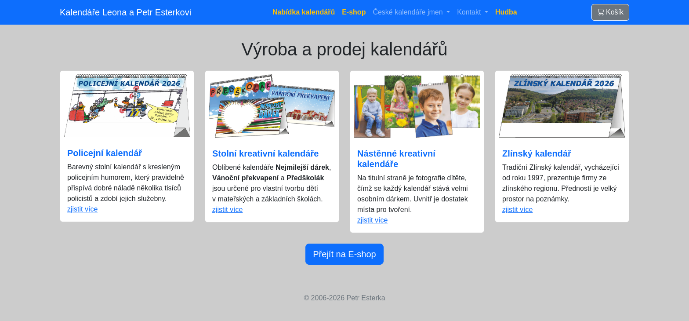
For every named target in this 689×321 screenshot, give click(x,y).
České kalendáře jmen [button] (409, 12)
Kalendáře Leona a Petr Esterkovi (125, 12)
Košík (610, 12)
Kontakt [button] (470, 12)
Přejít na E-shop (344, 254)
